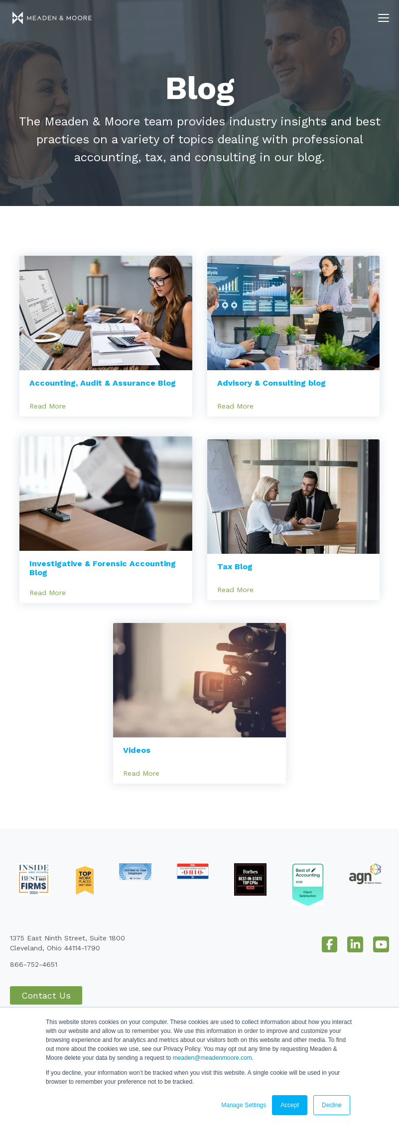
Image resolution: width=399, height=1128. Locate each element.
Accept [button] (289, 1105)
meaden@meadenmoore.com (212, 1057)
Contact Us (46, 995)
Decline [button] (332, 1105)
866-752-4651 (33, 964)
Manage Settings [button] (243, 1105)
